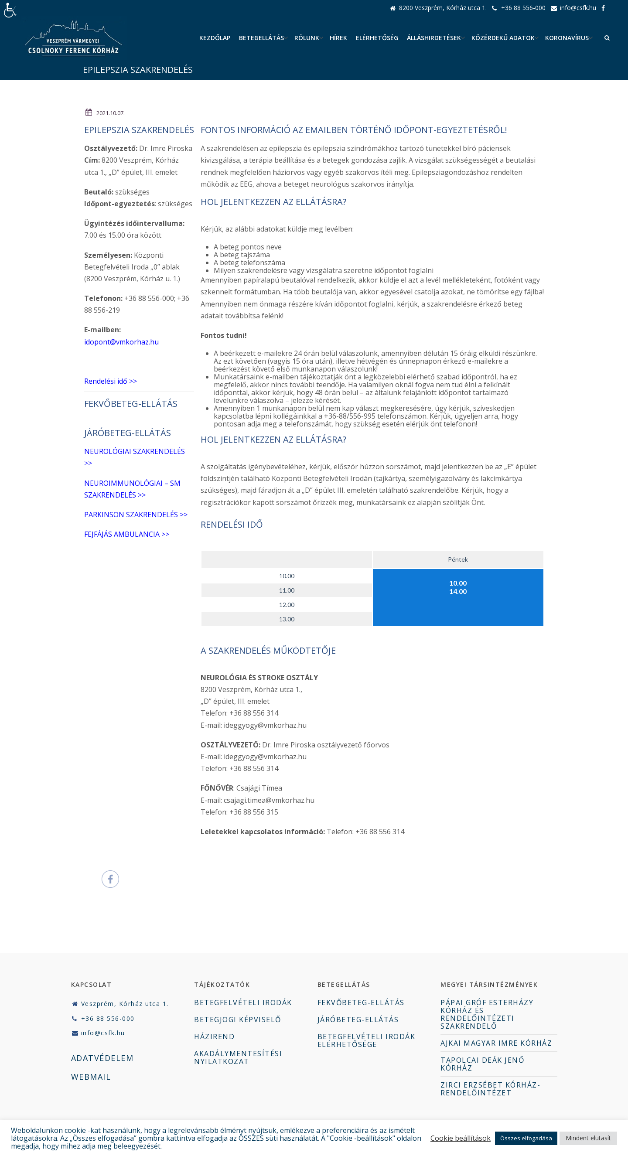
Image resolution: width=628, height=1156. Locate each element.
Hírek (338, 38)
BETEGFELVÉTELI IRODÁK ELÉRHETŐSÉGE (366, 1040)
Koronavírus (567, 38)
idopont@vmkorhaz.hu (121, 342)
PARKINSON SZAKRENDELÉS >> (136, 514)
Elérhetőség (377, 38)
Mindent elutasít (588, 1138)
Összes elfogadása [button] (526, 1138)
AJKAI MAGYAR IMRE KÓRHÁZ (496, 1043)
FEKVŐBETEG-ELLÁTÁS (130, 403)
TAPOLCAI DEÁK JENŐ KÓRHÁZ (482, 1064)
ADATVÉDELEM (102, 1058)
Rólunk (306, 38)
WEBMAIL (91, 1076)
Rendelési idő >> (110, 381)
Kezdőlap (214, 38)
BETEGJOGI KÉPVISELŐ (237, 1019)
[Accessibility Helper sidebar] (10, 10)
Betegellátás (261, 38)
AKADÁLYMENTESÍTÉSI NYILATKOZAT (238, 1057)
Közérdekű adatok (503, 38)
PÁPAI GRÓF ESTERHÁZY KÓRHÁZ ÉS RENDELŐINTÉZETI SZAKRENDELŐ (486, 1014)
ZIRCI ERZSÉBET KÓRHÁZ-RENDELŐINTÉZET (490, 1089)
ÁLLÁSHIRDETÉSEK (434, 38)
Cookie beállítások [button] (460, 1138)
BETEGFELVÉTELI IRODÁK (243, 1002)
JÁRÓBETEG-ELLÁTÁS (358, 1019)
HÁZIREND (214, 1036)
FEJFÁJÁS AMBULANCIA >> (126, 534)
